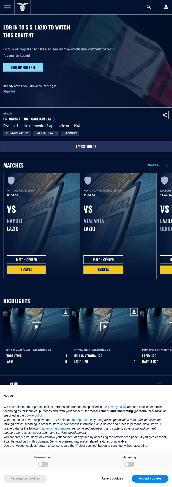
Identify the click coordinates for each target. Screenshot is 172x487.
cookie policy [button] (33, 415)
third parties (80, 420)
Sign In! (9, 91)
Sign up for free (23, 67)
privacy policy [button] (117, 407)
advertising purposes (56, 428)
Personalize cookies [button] (25, 478)
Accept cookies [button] (150, 478)
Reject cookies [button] (112, 478)
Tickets (26, 269)
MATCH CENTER (26, 259)
